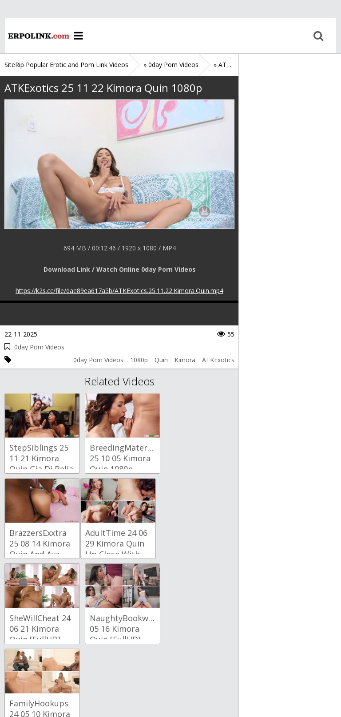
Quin (161, 360)
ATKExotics (218, 360)
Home (33, 35)
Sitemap (43, 675)
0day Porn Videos (39, 347)
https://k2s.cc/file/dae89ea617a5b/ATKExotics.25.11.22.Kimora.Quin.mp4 (119, 290)
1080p (139, 360)
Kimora (184, 360)
